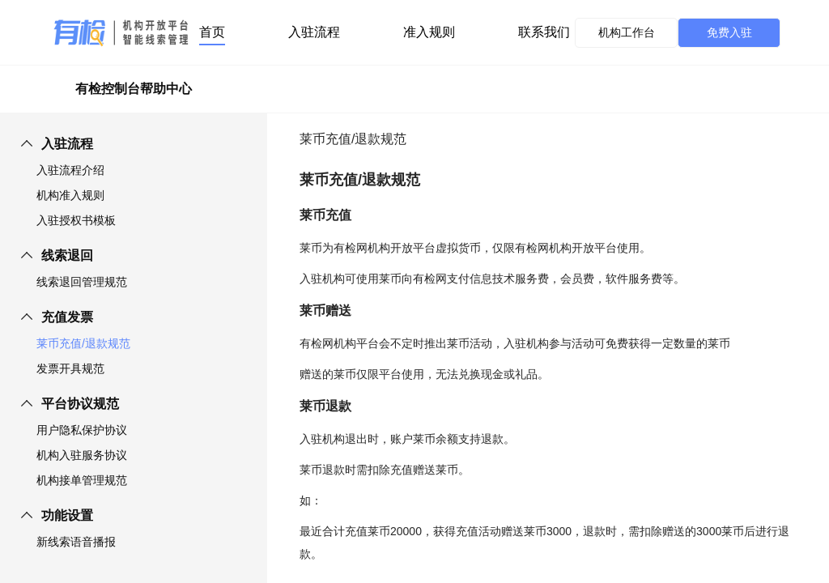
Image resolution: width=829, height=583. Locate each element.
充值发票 (67, 317)
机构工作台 (626, 32)
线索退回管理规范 (81, 281)
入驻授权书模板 (76, 220)
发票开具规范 (70, 368)
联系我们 (544, 32)
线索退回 (67, 255)
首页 (212, 32)
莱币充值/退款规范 (83, 343)
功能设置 (67, 515)
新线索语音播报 (76, 541)
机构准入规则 (70, 195)
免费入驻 (729, 32)
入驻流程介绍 (70, 170)
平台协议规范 (80, 404)
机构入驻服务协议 (81, 455)
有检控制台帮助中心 (133, 89)
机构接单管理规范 (81, 480)
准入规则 (429, 32)
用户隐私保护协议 (81, 429)
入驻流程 (314, 32)
